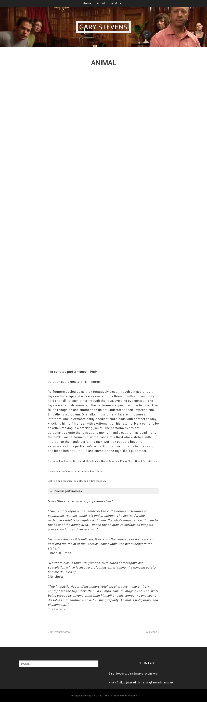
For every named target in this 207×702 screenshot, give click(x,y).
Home (87, 3)
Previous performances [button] (65, 491)
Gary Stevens (103, 27)
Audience (151, 632)
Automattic (130, 695)
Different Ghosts (60, 632)
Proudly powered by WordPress (86, 695)
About (101, 3)
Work (116, 3)
